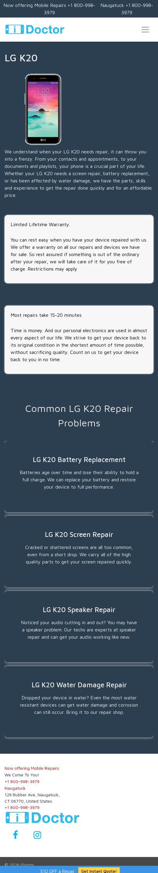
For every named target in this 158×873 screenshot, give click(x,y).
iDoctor (27, 864)
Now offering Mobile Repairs (32, 768)
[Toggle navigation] (145, 29)
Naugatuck (15, 788)
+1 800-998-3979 (22, 781)
